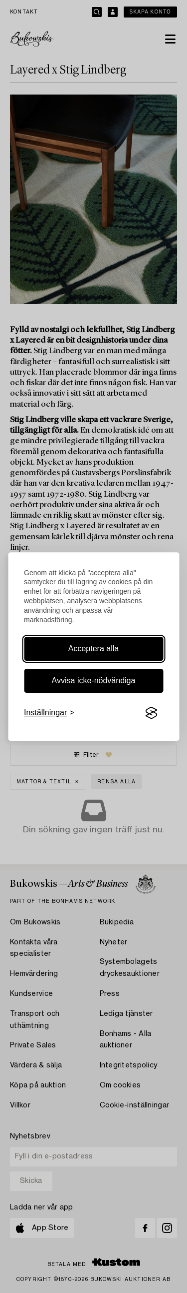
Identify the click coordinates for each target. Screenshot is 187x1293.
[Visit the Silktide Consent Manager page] (151, 713)
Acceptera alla (93, 648)
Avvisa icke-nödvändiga (94, 680)
